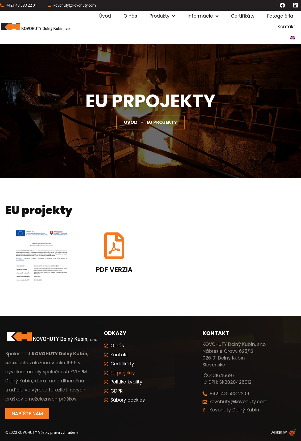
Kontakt (286, 26)
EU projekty (122, 373)
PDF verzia (114, 269)
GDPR (116, 391)
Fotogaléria (280, 16)
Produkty (162, 16)
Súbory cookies (127, 400)
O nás (130, 16)
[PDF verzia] (114, 245)
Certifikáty (243, 16)
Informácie (203, 16)
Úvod (105, 16)
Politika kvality (126, 382)
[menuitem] (292, 38)
